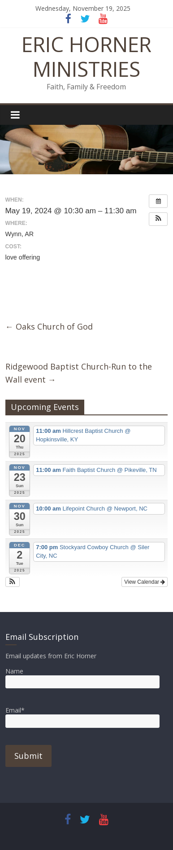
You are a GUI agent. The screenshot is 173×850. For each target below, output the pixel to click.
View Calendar (144, 582)
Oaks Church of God (49, 326)
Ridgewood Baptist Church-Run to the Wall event (78, 373)
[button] (158, 219)
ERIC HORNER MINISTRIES (86, 56)
